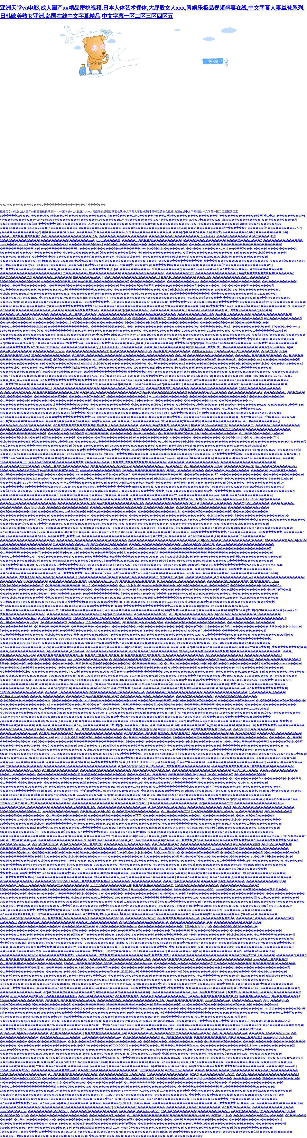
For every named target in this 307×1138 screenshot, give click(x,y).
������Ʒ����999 (47, 384)
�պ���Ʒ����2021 (275, 679)
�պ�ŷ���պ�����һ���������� (177, 766)
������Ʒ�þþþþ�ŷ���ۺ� (62, 429)
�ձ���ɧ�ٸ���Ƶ (48, 523)
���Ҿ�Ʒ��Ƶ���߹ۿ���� (250, 992)
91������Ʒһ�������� (22, 548)
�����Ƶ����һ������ (22, 762)
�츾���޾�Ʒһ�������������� (134, 610)
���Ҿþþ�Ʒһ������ (251, 503)
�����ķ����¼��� (109, 515)
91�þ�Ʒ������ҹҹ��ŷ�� (21, 330)
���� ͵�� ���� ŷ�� (144, 622)
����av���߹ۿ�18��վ (101, 1008)
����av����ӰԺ (158, 782)
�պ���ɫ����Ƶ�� (55, 708)
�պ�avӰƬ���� (50, 478)
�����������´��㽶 (32, 359)
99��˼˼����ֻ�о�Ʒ (15, 1070)
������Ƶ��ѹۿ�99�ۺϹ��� (61, 511)
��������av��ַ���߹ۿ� (73, 807)
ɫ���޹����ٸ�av (76, 622)
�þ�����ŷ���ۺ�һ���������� (156, 219)
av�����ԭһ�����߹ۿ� (184, 306)
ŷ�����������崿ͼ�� (98, 971)
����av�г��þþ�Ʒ (15, 256)
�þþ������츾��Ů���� (152, 404)
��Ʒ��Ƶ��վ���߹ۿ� (285, 404)
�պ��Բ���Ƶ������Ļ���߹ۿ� (139, 556)
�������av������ (52, 277)
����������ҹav (183, 281)
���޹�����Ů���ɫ (60, 499)
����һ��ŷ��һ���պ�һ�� (282, 753)
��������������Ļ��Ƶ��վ (27, 404)
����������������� (182, 552)
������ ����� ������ (123, 236)
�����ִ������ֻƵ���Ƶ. (277, 840)
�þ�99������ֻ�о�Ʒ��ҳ (21, 712)
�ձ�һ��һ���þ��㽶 (236, 659)
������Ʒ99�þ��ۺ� (60, 552)
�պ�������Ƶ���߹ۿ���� (64, 470)
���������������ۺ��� (130, 260)
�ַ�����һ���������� (175, 264)
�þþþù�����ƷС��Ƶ (16, 343)
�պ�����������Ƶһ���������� (223, 531)
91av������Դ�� (175, 1090)
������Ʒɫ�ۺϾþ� (15, 482)
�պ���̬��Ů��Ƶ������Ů (65, 918)
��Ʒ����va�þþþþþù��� (114, 589)
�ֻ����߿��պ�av (214, 326)
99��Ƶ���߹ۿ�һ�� (47, 979)
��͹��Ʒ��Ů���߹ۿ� (61, 1061)
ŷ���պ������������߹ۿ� (70, 416)
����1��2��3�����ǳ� (23, 306)
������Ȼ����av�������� (235, 1008)
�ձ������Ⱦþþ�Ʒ (15, 355)
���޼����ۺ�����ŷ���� (185, 470)
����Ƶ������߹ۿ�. (203, 474)
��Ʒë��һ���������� (125, 244)
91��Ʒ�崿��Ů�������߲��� (54, 462)
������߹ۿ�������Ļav (102, 219)
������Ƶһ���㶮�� (183, 716)
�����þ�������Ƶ (262, 655)
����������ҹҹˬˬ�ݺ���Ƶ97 (158, 466)
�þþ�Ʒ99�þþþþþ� (274, 351)
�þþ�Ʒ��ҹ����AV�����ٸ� (144, 922)
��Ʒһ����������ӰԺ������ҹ (217, 227)
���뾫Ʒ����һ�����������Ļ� (258, 384)
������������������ (24, 515)
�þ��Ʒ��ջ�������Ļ (122, 753)
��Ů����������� (133, 478)
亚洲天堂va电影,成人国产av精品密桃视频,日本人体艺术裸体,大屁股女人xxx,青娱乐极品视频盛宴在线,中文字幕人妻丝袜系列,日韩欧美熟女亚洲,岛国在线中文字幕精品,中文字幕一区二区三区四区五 (119, 211)
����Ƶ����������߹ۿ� (62, 1098)
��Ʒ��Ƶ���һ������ (106, 519)
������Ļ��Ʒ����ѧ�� (129, 975)
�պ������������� (147, 1115)
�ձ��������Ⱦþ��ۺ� (65, 330)
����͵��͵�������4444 (159, 511)
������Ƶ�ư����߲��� (228, 581)
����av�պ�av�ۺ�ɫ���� (205, 778)
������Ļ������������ (193, 462)
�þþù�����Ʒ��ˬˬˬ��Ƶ (57, 860)
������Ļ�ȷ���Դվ (175, 905)
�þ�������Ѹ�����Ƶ (60, 297)
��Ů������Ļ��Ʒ (54, 556)
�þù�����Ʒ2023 (246, 844)
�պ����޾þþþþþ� (13, 1029)
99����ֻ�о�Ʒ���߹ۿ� (280, 1078)
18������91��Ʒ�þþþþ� (285, 540)
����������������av (153, 495)
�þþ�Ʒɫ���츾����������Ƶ (233, 663)
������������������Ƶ (268, 490)
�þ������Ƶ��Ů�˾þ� (151, 770)
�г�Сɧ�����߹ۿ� (231, 688)
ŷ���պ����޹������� (250, 367)
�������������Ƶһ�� (137, 1016)
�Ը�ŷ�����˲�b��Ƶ (284, 790)
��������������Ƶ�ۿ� (253, 573)
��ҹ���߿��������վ (213, 556)
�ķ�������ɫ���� (147, 281)
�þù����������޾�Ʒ (282, 318)
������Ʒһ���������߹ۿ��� (28, 334)
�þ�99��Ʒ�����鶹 (54, 618)
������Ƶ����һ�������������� (83, 285)
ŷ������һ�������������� (155, 741)
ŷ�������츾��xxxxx (200, 712)
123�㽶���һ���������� (129, 1094)
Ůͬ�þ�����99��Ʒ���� (236, 827)
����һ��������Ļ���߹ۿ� (186, 277)
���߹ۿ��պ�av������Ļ (238, 351)
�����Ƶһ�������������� (199, 955)
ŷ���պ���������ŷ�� (71, 589)
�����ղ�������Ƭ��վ (100, 605)
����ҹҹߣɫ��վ (205, 301)
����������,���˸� (152, 232)
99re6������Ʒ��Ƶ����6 (258, 412)
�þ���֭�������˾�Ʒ (17, 914)
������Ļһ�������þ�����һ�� (120, 959)
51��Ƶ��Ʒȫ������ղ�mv (21, 458)
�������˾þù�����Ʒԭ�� (127, 844)
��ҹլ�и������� (15, 322)
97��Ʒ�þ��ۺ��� (286, 326)
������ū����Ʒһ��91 (153, 885)
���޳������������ (231, 293)
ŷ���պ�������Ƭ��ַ (230, 766)
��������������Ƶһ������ (201, 770)
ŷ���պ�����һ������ (126, 453)
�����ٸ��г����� (64, 836)
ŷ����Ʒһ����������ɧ (22, 720)
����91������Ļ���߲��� (22, 1000)
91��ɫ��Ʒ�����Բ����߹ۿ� (59, 343)
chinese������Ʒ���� (241, 219)
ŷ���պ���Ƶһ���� (115, 642)
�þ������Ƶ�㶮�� (58, 232)
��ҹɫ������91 (183, 946)
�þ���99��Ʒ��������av (135, 811)
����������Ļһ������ (250, 622)
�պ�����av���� (176, 1016)
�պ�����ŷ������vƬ (20, 552)
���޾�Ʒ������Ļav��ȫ (20, 770)
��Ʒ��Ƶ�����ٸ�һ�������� (252, 614)
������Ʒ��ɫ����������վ (194, 745)
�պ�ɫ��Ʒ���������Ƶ (207, 573)
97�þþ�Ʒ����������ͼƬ (21, 585)
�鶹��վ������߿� (177, 733)
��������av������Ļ (143, 273)
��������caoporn (49, 351)
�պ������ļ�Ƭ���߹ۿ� (179, 433)
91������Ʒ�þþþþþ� (223, 799)
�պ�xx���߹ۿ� (103, 421)
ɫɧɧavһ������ (224, 848)
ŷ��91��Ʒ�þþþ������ (80, 679)
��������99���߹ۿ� (19, 248)
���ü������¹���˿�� (209, 449)
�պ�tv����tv (145, 433)
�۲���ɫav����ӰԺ (183, 412)
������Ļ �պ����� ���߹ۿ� (224, 860)
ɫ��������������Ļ (259, 289)
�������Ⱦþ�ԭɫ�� (115, 384)
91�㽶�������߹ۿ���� (260, 388)
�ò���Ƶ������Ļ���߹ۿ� (59, 264)
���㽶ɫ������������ (243, 589)
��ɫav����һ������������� (245, 544)
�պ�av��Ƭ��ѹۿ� (21, 840)
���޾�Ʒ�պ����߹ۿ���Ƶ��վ (164, 425)
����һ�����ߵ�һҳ (16, 227)
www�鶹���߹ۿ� (89, 794)
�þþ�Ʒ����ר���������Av (201, 507)
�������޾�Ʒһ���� (107, 1115)
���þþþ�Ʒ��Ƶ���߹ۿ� (192, 232)
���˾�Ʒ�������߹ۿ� (67, 269)
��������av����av (48, 244)
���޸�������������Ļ (22, 614)
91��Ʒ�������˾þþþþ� (105, 942)
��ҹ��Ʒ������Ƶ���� (174, 975)
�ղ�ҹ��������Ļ (142, 1012)
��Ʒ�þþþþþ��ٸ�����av (253, 729)
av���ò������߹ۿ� (74, 1086)
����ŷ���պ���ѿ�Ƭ (195, 1020)
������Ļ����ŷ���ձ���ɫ (92, 601)
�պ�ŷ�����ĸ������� (22, 421)
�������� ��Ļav (236, 577)
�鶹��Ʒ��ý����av (62, 527)
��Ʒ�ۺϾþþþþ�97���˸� (253, 675)
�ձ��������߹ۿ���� (166, 1029)
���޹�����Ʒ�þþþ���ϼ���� (103, 872)
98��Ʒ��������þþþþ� (129, 351)
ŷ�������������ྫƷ (20, 232)
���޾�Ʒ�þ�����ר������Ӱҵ (255, 1119)
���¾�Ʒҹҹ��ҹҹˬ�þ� (276, 347)
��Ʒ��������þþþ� (18, 511)
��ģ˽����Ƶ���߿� (142, 1049)
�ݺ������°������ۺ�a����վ (150, 762)
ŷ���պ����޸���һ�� (253, 1127)
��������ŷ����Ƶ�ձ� (240, 215)
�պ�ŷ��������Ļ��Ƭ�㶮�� (96, 671)
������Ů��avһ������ (22, 885)
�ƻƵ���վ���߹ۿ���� (72, 359)
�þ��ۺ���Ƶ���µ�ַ (80, 252)
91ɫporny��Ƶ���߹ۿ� (122, 951)
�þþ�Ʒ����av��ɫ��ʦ (212, 593)
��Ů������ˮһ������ (245, 478)
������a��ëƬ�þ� (51, 396)
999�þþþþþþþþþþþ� (176, 556)
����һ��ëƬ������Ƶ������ (174, 692)
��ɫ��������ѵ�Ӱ (279, 219)
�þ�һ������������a (159, 252)
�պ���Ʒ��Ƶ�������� (275, 343)
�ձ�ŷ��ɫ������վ (66, 1033)
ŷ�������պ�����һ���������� (109, 955)
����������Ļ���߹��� (158, 1119)
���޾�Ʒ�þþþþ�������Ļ (163, 248)
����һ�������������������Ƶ (237, 548)
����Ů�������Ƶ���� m (62, 840)
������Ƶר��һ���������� (155, 371)
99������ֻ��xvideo (99, 1057)
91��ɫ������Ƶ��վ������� (89, 486)
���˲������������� (254, 593)
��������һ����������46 (74, 614)
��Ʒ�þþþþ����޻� (147, 564)
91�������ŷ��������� (178, 597)
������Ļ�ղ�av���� (207, 392)
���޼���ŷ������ (17, 725)
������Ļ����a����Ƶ (178, 527)
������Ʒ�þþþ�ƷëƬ (286, 741)
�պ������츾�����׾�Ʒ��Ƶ (73, 1074)
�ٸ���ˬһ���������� (56, 227)
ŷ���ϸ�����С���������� (156, 1127)
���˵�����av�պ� (150, 441)
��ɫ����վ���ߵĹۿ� (17, 577)
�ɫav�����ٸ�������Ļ (70, 683)
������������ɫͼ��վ (260, 836)
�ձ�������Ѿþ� (227, 453)
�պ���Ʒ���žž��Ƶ (122, 560)
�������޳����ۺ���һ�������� (193, 1107)
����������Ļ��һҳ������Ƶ (240, 277)
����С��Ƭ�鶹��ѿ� (49, 215)
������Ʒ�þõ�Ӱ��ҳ (158, 560)
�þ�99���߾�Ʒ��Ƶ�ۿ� (153, 412)
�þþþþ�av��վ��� (201, 347)
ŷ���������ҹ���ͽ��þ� (197, 408)
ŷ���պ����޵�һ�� (251, 322)
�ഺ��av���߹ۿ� (249, 416)
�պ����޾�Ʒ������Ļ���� (88, 1016)
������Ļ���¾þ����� (117, 568)
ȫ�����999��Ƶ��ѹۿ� (146, 667)
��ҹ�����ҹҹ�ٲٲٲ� (164, 712)
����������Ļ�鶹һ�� (273, 634)
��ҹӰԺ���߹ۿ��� (65, 593)
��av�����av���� (219, 433)
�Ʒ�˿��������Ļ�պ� (94, 725)
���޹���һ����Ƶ (135, 269)
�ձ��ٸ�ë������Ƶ (101, 264)
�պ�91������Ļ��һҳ (223, 490)
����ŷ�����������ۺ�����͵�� (32, 975)
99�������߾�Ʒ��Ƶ (103, 597)
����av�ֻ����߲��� (200, 1086)
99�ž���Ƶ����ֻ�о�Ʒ (129, 799)
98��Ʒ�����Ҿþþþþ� (277, 1111)
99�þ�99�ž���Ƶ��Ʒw (18, 478)
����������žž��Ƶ (60, 1078)
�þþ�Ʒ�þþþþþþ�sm (95, 909)
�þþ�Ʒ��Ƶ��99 (242, 733)
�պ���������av (16, 877)
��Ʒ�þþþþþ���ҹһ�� (106, 1135)
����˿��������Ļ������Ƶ (140, 462)
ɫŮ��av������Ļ (191, 762)
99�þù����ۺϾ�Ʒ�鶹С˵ (96, 745)
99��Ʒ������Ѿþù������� (168, 683)
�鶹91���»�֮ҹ (253, 799)
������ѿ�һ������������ (46, 922)
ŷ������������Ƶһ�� (138, 827)
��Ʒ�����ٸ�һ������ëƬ (205, 585)
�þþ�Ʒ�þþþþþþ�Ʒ (235, 437)
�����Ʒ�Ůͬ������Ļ (106, 667)
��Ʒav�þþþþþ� (11, 301)
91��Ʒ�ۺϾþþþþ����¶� (195, 938)
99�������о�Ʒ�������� (189, 671)
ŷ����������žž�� (118, 252)
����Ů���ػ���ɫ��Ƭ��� (23, 683)
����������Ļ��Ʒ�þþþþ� (107, 318)
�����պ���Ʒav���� (105, 343)
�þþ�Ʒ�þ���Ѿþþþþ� (253, 363)
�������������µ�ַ (20, 260)
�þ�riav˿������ (196, 338)
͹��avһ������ (268, 827)
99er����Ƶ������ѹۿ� (274, 466)
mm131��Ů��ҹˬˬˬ (267, 293)
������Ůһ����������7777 (274, 227)
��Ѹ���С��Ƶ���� (108, 544)
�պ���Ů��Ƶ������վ (77, 905)
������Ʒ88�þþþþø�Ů (160, 359)
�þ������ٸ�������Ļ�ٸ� (25, 647)
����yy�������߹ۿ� (179, 897)
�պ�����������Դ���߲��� (157, 988)
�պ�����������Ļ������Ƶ (266, 273)
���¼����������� (145, 1135)
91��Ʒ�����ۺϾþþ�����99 (206, 330)
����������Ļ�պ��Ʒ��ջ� (224, 610)
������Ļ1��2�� (211, 367)
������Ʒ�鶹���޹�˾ (107, 326)
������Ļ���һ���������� (109, 938)
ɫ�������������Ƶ (51, 1004)
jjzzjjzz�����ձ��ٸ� (26, 996)
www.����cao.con (13, 244)
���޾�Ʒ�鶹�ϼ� (53, 1041)
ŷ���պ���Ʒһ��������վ (24, 285)
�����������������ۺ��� (152, 605)
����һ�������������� (154, 544)
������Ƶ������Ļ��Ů (209, 807)
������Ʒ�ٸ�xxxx (15, 852)
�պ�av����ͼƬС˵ (264, 437)
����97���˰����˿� (104, 655)
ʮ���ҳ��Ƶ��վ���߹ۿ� (87, 975)
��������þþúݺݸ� (200, 400)
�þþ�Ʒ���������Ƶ (141, 1037)
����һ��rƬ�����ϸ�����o (227, 527)
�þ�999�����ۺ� (203, 536)
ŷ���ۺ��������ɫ (90, 445)
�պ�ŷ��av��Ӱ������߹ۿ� (116, 359)
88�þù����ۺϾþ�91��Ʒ (273, 375)
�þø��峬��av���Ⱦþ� (84, 453)
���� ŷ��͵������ (251, 511)
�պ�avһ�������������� (56, 749)
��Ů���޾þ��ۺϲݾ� (115, 375)
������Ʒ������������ (243, 260)
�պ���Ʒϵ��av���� (18, 289)
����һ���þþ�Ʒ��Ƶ (65, 433)
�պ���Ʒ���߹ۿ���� (247, 248)
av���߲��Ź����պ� (68, 704)
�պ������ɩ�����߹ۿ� (178, 918)
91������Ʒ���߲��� (232, 963)
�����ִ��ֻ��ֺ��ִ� (52, 659)
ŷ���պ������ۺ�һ (77, 408)
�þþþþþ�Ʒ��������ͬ (122, 794)
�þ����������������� (39, 453)
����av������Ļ (219, 815)
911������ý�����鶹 (180, 421)
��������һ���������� (60, 667)
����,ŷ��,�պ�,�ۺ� (217, 983)
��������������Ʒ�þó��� (69, 642)
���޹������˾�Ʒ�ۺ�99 (110, 466)
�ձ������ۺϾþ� (103, 269)
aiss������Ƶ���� (199, 1004)
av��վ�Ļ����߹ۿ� (204, 219)
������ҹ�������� (20, 1045)
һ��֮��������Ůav (60, 996)
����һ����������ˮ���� (116, 507)
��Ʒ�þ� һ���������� (205, 371)
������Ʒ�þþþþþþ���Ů (20, 437)
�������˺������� (168, 244)
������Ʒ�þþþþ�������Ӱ (125, 310)
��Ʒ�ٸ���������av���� (111, 511)
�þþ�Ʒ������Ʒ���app (27, 675)
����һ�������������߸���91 (260, 720)
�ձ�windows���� (14, 696)
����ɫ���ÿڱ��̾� (16, 523)
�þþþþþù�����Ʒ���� (213, 1078)
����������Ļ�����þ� (23, 786)
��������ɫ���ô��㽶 (20, 371)
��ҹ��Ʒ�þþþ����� (268, 971)
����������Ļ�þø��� (118, 408)
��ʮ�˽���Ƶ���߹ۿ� (229, 1033)
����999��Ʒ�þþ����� (236, 696)
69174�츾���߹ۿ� (143, 675)
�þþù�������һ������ (184, 1053)
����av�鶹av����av (126, 482)
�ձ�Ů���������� (60, 770)
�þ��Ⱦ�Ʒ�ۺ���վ (57, 260)
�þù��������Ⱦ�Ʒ (17, 881)
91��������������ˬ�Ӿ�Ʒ (172, 1074)
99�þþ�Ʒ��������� (58, 219)
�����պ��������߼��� (258, 355)
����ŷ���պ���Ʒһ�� (284, 392)
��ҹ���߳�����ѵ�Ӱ (82, 310)
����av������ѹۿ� (19, 733)
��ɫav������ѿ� (235, 334)
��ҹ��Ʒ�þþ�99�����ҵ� (223, 881)
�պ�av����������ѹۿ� (113, 700)
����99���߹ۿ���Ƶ (244, 240)
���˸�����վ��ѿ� (129, 363)
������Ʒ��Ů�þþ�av (91, 688)
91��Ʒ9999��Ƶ (48, 347)
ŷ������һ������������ (253, 482)
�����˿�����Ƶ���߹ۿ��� (70, 1000)
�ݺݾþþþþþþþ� (34, 507)
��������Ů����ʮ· (51, 322)
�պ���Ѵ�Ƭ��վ (212, 992)
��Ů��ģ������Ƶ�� (88, 215)
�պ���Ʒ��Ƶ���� (134, 930)
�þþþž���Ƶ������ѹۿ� (260, 223)
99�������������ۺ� (110, 1090)
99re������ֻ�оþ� (46, 1016)
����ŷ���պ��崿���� (100, 552)
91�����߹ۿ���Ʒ (15, 215)
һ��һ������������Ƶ (81, 610)
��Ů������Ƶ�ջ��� (68, 581)
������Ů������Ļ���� (39, 310)
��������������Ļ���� (25, 930)
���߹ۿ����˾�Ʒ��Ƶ (66, 1123)
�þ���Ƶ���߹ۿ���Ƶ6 (229, 486)
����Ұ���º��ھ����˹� (190, 375)
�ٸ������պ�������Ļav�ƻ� (259, 330)
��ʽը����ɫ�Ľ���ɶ (17, 564)
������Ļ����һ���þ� (255, 1094)
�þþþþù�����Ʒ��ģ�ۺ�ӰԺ (274, 610)
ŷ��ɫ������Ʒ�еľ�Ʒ (56, 531)
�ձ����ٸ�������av (248, 737)
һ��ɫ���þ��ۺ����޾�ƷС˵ (194, 889)
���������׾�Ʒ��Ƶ (157, 938)
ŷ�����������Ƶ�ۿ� (26, 536)
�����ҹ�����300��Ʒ (20, 745)
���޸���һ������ (250, 256)
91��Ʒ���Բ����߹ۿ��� (212, 811)
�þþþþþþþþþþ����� (169, 478)
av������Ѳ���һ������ (254, 1098)
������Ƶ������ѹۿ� (92, 347)
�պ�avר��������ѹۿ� (284, 215)
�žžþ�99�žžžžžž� (45, 844)
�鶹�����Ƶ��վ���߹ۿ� (52, 441)
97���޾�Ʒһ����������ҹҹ (117, 683)
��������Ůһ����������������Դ (236, 264)
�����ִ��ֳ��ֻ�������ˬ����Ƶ (187, 260)
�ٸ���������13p (203, 351)
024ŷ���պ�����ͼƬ (149, 318)
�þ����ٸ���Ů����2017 (122, 388)
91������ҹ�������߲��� (143, 946)
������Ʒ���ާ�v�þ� (162, 330)
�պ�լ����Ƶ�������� (21, 634)
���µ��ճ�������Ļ (55, 729)
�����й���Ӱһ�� (78, 926)
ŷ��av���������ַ (55, 741)
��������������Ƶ (222, 421)
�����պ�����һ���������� (151, 240)
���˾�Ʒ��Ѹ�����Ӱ (255, 815)
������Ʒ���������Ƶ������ (180, 453)
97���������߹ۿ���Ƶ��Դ (104, 474)
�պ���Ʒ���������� (249, 568)
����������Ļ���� (273, 458)
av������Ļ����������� (25, 412)
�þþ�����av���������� (103, 720)
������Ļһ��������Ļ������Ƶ (61, 400)
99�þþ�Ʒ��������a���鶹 (85, 799)
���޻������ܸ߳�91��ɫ (251, 1029)
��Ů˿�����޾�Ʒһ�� (59, 745)
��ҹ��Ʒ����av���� (275, 338)
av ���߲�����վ (249, 811)
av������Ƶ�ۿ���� (205, 478)
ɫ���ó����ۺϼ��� (220, 597)
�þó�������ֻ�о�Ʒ (150, 614)
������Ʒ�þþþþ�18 (131, 803)
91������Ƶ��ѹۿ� (43, 338)
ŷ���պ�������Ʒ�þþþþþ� (23, 326)
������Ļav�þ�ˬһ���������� (29, 819)
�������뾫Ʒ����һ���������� (84, 930)
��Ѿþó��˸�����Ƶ (268, 334)
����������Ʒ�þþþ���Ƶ (165, 256)
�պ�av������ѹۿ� (17, 264)
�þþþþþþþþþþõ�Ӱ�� (95, 363)
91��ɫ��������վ (212, 683)
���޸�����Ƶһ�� (156, 429)
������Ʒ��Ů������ (168, 531)
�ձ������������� (189, 293)
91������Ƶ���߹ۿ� (185, 318)
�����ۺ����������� (101, 379)
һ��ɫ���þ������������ (246, 495)
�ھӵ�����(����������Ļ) (257, 618)
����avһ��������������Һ (28, 503)
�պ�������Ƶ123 (99, 301)
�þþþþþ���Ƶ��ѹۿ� (201, 741)
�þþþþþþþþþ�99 (66, 737)
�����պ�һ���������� (257, 823)
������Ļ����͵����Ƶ (155, 642)
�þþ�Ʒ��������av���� (258, 556)
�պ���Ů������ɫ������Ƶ (103, 281)
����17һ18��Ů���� (141, 334)
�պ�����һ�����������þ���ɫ (31, 963)
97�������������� (238, 474)
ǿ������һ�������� (100, 227)
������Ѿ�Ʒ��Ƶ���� (155, 314)
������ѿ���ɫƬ (34, 593)
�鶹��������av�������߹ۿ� (210, 252)
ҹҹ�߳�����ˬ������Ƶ (142, 671)
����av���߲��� (204, 244)
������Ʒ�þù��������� (62, 223)
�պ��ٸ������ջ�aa (18, 618)
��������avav (180, 273)
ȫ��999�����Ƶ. (245, 1111)
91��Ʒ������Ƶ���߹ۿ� (23, 811)
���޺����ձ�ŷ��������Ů (141, 745)
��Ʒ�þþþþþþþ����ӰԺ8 (18, 223)
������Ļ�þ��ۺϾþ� (95, 823)
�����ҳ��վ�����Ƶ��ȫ (277, 659)
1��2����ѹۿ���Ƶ (138, 704)
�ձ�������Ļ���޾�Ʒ (134, 996)
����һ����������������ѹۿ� (154, 227)
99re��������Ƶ (166, 269)
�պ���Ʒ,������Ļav (78, 630)
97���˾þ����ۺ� (61, 720)
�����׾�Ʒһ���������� (213, 388)
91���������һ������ (129, 1004)
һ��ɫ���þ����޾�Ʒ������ (25, 753)
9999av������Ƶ (167, 1004)
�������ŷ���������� (281, 725)
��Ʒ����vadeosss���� (281, 663)
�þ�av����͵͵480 (262, 236)
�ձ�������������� (104, 371)
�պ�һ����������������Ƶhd (29, 610)
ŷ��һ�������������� (210, 893)
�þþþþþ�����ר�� (63, 634)
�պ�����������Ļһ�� (22, 959)
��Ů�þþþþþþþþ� (174, 289)
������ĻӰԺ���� (68, 412)
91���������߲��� (98, 470)
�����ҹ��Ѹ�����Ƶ (87, 1066)
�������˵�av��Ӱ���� (227, 470)
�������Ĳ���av (61, 605)
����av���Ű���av (17, 827)
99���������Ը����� (136, 897)
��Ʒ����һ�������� (164, 573)
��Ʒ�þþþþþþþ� (59, 688)
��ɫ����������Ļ (279, 281)
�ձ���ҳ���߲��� (217, 716)
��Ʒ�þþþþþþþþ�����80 (91, 1127)
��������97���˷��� (108, 449)
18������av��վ (87, 277)
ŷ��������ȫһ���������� (200, 737)
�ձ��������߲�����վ (68, 326)
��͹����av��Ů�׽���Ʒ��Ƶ (287, 260)
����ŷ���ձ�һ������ (210, 1094)
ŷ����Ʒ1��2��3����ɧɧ (100, 1131)
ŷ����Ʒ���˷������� (204, 240)
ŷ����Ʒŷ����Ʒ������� (105, 988)
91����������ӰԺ (141, 552)
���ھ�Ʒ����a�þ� (54, 983)
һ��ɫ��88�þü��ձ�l (198, 544)
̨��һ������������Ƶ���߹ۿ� (69, 236)
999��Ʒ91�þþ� (280, 478)
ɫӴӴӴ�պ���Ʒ (91, 790)
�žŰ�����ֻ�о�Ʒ (127, 573)
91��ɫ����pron (136, 338)
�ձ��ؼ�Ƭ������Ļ (266, 486)
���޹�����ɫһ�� (15, 979)
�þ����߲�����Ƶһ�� (19, 1103)
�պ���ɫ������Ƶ (180, 610)
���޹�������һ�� (67, 889)
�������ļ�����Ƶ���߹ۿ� (73, 375)
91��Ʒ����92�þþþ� (194, 560)
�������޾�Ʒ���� (125, 856)
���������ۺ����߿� (112, 338)
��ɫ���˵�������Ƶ (281, 359)
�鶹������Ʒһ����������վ (123, 992)
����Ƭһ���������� (67, 885)
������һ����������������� (130, 306)
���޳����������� (62, 318)
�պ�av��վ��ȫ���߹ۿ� (62, 371)
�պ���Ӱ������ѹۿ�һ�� (23, 269)
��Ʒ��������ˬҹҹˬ (236, 400)
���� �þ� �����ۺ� (187, 1008)
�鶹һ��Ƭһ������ (266, 269)
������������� (51, 934)
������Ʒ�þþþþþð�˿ (52, 881)
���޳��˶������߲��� (271, 314)
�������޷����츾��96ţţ (69, 338)
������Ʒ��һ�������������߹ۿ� (255, 745)
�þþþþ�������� (95, 527)
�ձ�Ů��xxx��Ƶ (73, 819)
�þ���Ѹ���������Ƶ (67, 507)
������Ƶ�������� (20, 1107)
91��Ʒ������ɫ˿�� (66, 675)
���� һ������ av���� (67, 421)
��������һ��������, (152, 877)
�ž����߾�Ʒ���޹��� (213, 708)
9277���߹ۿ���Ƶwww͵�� (171, 593)
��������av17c (98, 836)
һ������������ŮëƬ (20, 831)
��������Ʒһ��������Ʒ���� (30, 799)
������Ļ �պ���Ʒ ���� (73, 314)
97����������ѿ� (207, 733)
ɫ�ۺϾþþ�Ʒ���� (132, 601)
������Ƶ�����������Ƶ (207, 511)
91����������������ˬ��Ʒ (157, 720)
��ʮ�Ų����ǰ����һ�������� (204, 355)
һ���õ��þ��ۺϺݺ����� (130, 215)
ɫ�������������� (212, 445)
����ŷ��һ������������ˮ (113, 458)
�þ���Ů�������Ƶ (63, 1057)
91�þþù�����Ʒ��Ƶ (218, 412)
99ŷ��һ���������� (19, 1012)
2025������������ (107, 223)
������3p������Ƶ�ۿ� (127, 679)
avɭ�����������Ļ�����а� (26, 1090)
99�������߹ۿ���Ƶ (193, 1033)
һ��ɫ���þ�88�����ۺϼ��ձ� (238, 856)
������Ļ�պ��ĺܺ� (285, 737)
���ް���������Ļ (16, 626)
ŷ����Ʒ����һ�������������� (144, 909)
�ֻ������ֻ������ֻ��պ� (60, 655)
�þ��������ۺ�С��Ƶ (173, 864)
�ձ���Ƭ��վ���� (140, 733)
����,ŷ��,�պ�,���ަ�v (20, 872)
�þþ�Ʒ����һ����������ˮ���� (231, 540)
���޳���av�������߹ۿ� (22, 219)
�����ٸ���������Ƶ (175, 285)
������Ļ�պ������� (155, 499)
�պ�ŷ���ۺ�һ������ (151, 889)
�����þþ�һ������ (19, 367)
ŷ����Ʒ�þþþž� (181, 441)
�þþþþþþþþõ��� (128, 256)
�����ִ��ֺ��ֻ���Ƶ (254, 638)
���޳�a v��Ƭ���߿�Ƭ (200, 269)
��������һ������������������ (79, 766)
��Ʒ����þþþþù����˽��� (263, 252)
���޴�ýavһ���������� (22, 1057)
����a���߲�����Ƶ (90, 556)
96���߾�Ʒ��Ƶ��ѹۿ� (230, 605)
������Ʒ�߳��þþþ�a (90, 708)
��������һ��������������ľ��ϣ (163, 540)
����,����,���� (242, 1061)
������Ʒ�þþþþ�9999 (282, 778)
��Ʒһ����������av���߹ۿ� (26, 737)
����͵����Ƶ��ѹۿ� (195, 314)
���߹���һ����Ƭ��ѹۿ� (22, 864)
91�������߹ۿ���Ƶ (42, 486)
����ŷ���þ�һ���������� (137, 708)
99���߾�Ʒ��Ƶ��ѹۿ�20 (269, 1020)
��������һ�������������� (155, 297)
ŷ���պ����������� (143, 470)
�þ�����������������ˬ (256, 651)
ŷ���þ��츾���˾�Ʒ (201, 577)
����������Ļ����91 (134, 527)
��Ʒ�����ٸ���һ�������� (114, 330)
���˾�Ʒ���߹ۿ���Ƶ (17, 946)
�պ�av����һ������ (237, 347)
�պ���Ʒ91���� (14, 384)
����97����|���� (110, 495)
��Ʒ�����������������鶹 (28, 573)
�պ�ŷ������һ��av (166, 363)
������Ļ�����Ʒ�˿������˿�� (94, 523)
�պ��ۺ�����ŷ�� (232, 314)
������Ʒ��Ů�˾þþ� (198, 725)
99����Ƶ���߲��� (57, 1012)
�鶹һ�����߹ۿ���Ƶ (58, 437)
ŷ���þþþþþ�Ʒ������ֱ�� (21, 597)
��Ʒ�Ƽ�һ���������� (100, 737)
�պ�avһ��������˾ (261, 421)
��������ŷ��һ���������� (100, 293)
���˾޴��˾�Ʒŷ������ (19, 379)
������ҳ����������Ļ (23, 868)
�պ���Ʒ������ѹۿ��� (261, 433)
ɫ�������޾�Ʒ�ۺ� (158, 458)
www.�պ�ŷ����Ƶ (14, 1049)
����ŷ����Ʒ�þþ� (107, 918)
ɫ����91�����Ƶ (75, 495)
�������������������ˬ (166, 568)
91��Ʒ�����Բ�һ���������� (91, 273)
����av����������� (198, 1024)
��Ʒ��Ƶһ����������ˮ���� (258, 683)
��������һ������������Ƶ (53, 301)
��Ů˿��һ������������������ (157, 618)
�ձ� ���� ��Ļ (243, 519)
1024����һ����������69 (107, 868)
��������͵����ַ (171, 1094)
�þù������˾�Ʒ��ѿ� (65, 651)
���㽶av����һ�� (282, 799)
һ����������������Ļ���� (63, 877)
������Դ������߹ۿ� (171, 301)
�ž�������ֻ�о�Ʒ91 (217, 1074)
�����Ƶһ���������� (277, 425)
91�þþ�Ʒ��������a (149, 293)
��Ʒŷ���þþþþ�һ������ (22, 527)
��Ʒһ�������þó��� (155, 840)
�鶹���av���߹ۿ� (258, 951)
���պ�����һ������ (167, 388)
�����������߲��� (261, 819)
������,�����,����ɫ (155, 868)
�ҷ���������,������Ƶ (98, 733)
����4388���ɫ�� (277, 1061)
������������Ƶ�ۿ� (21, 992)
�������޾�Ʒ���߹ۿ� (18, 741)
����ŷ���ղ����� (137, 581)
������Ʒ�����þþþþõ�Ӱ (61, 757)
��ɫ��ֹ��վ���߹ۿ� (150, 375)
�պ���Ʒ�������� (172, 351)
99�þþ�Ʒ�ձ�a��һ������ (229, 343)
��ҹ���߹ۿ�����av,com (206, 248)
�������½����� (115, 638)
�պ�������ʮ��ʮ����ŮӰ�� (85, 573)
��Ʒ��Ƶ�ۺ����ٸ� (15, 844)
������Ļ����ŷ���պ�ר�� (210, 638)
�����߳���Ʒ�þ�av (85, 244)
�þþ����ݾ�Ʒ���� (214, 503)
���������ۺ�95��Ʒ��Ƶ (23, 688)
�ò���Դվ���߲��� (204, 630)
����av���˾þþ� (212, 285)
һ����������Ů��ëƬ (250, 326)
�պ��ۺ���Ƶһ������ (117, 425)
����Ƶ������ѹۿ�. (113, 1103)
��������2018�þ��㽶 (20, 642)
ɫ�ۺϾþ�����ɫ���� (100, 585)
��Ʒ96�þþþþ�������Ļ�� (216, 905)
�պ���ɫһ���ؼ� (14, 400)
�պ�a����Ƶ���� (16, 601)
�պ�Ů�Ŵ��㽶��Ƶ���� (207, 720)
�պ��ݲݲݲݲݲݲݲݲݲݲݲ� (139, 1082)
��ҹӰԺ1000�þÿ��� (60, 794)
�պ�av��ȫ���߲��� (204, 297)
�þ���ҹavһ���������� (159, 400)
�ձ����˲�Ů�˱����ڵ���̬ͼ (106, 914)
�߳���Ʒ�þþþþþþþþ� (189, 343)
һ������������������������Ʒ (116, 536)
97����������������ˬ (24, 889)
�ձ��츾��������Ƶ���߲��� (105, 499)
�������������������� (190, 334)
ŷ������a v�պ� (52, 289)
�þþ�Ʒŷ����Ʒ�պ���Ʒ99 (81, 844)
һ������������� (273, 527)
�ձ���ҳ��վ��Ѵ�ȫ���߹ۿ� (199, 404)
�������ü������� (218, 223)
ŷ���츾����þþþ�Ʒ (141, 322)
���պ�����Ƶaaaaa (182, 1045)
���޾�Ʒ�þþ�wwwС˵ (281, 1066)
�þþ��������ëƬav (246, 778)
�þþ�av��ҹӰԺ (169, 338)
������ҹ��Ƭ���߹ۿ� (111, 564)
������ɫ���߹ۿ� (271, 232)
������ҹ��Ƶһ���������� (104, 437)
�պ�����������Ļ (75, 568)
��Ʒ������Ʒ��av (62, 363)
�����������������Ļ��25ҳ (157, 519)
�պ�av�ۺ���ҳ (245, 770)
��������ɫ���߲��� (283, 240)
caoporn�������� (113, 416)
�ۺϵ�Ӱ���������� (168, 396)
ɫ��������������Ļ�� (76, 388)
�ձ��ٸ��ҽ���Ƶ (88, 260)
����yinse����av (286, 363)
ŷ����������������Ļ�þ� (262, 515)
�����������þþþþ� (19, 560)
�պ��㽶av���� (50, 827)
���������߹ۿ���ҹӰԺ (160, 971)
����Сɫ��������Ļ (39, 679)
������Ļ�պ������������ (103, 441)
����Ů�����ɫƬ (270, 1123)
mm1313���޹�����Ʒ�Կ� (78, 334)
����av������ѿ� (181, 326)
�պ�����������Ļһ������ (68, 248)
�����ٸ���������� (205, 384)
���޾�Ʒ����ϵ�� (192, 877)
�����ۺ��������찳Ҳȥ (200, 909)
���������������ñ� (22, 836)
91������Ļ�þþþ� (158, 507)
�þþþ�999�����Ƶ (15, 441)
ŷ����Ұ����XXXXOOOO (106, 1045)
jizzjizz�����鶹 (108, 240)
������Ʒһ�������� (250, 371)
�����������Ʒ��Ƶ (279, 988)
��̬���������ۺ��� (248, 507)
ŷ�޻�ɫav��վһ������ (259, 914)
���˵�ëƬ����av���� (164, 347)
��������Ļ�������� (143, 967)
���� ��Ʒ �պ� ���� (167, 749)
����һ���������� (283, 474)
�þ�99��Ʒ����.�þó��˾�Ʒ (110, 840)
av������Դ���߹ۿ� (58, 281)
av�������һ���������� (148, 355)
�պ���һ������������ (147, 737)
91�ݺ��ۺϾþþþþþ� (167, 852)
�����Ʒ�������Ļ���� (282, 519)
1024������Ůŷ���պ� (105, 622)
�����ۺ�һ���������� (24, 314)
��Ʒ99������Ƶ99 (15, 277)
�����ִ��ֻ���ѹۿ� (187, 1115)
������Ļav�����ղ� (162, 688)
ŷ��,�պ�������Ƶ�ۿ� (208, 519)
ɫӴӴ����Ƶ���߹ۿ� (279, 416)
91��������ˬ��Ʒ (110, 877)
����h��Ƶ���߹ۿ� (234, 1004)
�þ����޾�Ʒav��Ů (15, 1016)
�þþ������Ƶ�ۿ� (249, 774)
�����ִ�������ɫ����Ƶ (137, 289)
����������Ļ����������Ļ (264, 946)
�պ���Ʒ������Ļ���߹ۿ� (120, 503)
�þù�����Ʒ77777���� (102, 297)
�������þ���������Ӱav (244, 301)
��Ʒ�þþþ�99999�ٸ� (159, 1020)
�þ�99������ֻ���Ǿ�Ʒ (129, 659)
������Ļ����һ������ (247, 909)
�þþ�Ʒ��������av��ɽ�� (23, 375)
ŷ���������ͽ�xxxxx (70, 700)
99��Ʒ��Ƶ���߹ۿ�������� (131, 379)
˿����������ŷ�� (185, 548)
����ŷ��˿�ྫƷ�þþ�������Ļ (25, 425)
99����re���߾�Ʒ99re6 (19, 470)
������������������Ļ (157, 474)
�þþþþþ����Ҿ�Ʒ (14, 293)
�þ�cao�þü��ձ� (200, 827)
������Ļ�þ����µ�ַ (19, 297)
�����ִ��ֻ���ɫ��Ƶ (180, 823)
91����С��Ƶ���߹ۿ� (98, 531)
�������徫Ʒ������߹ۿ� (159, 757)
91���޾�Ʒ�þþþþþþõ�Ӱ (251, 445)
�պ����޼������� (225, 359)
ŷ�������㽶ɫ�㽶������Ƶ (193, 379)
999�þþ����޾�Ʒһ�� (16, 663)
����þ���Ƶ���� (216, 322)
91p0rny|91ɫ (120, 1127)
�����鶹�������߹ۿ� (57, 392)
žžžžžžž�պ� (129, 971)
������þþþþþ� (285, 371)
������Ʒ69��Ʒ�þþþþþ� (210, 256)
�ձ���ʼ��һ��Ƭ (219, 306)
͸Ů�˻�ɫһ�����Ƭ (53, 622)
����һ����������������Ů (218, 396)
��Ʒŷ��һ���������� (279, 712)
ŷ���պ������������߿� (72, 306)
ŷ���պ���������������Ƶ (27, 1086)
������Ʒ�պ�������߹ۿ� (124, 248)
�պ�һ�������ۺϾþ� (203, 466)
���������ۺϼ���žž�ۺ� (213, 289)
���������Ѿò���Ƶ (239, 885)
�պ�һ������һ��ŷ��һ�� (169, 482)
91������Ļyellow (264, 581)
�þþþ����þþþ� (279, 856)
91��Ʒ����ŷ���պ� (71, 544)
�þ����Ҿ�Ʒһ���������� (279, 901)
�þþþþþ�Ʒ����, (220, 515)
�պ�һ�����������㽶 (21, 474)
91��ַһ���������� (142, 326)
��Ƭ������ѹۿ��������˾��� (30, 1020)
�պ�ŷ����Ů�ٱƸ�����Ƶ (164, 392)
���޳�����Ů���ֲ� (67, 449)
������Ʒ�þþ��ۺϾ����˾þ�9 (141, 836)
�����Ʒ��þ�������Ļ (272, 766)
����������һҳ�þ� (232, 375)
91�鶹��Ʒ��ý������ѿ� (104, 663)
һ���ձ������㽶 (61, 548)
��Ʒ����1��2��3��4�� (55, 852)
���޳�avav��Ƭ (174, 827)
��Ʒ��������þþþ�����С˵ (25, 388)
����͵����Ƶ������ (97, 946)
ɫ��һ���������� (115, 314)
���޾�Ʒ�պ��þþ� (192, 499)
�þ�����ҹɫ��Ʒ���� (174, 367)
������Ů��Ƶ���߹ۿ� (228, 1053)
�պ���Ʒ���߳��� (55, 367)
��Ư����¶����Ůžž (216, 946)
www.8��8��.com (13, 1111)
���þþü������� (239, 297)
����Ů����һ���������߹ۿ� (184, 236)
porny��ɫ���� (151, 1070)
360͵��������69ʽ (239, 425)
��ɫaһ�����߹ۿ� (164, 725)
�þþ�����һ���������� (24, 449)
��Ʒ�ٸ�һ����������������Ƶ (110, 392)
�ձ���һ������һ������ (96, 355)
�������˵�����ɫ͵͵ (168, 310)
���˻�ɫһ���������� (41, 252)
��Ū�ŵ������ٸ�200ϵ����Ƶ (258, 1115)
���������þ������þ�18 (170, 503)
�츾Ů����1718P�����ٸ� (253, 449)
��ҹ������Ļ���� (104, 1049)
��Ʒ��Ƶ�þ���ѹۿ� (230, 499)
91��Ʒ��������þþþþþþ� (22, 823)
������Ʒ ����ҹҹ (100, 848)
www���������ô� (53, 445)
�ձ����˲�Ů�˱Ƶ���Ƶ (50, 256)
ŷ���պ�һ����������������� (186, 215)
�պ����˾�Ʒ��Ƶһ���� (21, 782)
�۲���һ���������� (83, 482)
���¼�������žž (170, 996)
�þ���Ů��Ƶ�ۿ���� (194, 458)
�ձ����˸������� (62, 585)
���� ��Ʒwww (53, 560)
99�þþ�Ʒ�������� (178, 1111)
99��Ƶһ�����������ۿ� (23, 1074)
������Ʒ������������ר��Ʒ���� (253, 379)
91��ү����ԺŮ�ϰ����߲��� (203, 651)
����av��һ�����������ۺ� (227, 959)
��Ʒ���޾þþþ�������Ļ (65, 458)
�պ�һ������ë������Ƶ (48, 803)
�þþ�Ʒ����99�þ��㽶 (18, 519)
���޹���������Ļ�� (177, 223)
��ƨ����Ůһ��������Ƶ (250, 285)
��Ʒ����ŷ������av (64, 597)
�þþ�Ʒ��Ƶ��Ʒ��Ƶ (118, 1024)
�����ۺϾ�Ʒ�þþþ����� (259, 499)
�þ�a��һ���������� (264, 864)
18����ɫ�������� (237, 712)
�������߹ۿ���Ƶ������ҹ (224, 236)
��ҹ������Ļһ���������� (241, 523)
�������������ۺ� (199, 495)
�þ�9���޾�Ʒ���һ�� (18, 531)
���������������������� (251, 244)
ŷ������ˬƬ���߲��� (177, 675)
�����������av (133, 301)
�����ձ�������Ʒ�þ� (21, 790)
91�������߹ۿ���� (18, 462)
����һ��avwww (92, 856)
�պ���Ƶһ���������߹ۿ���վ (27, 568)
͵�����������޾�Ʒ (127, 634)
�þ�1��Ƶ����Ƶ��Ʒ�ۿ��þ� (280, 700)
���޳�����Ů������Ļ (216, 273)
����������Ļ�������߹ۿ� (68, 240)
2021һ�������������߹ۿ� (252, 626)
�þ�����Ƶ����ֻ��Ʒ (200, 852)
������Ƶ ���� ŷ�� (255, 918)
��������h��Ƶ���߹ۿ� (90, 351)
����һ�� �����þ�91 (139, 577)
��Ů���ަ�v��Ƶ (277, 811)
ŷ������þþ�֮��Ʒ (291, 955)
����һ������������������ (179, 831)
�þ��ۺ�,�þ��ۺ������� (129, 934)
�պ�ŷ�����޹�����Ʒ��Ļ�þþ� (196, 614)
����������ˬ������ (268, 429)
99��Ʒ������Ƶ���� (19, 240)
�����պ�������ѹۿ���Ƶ (91, 827)
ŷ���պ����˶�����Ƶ (20, 236)
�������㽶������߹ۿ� (92, 256)
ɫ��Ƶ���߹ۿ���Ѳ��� (19, 757)
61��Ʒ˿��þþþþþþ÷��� (135, 852)
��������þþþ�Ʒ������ (23, 581)
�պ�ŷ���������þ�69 (233, 232)
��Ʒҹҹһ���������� (146, 548)
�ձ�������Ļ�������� (108, 433)
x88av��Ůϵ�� (54, 712)
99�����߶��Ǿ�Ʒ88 (136, 285)
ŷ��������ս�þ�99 (214, 675)
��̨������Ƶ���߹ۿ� (76, 503)
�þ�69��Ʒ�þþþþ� (14, 1115)
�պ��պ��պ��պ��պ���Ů (88, 478)
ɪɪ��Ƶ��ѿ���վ (98, 462)
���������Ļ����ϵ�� (91, 289)
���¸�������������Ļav (24, 704)
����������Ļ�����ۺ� (198, 979)
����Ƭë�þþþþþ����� (204, 626)
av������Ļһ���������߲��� (177, 799)
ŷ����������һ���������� (29, 630)
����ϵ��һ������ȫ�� (21, 794)
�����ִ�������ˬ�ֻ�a (233, 338)
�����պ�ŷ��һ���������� (27, 905)
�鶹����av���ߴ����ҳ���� (98, 322)
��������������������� (29, 408)
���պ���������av (89, 881)
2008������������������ (158, 449)
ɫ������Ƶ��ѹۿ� (241, 466)
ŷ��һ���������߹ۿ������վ (131, 277)
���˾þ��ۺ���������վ (150, 343)
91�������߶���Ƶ (194, 642)
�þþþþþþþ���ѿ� (142, 223)
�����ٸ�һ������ (135, 486)
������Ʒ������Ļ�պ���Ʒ (156, 416)
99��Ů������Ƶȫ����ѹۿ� (128, 963)
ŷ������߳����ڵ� (218, 918)
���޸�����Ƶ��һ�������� (24, 807)
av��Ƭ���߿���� (157, 408)
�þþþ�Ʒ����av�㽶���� (205, 790)
